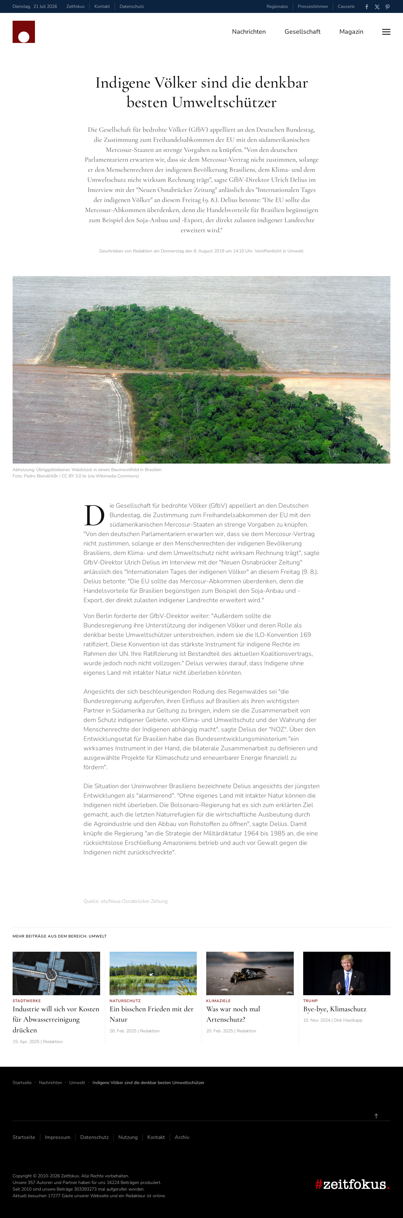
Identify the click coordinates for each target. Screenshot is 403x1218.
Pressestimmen (313, 6)
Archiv (182, 1137)
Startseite (24, 1137)
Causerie (346, 6)
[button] (386, 31)
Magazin (351, 31)
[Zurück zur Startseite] (24, 32)
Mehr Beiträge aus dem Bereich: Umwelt (60, 936)
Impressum (58, 1137)
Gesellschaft (303, 31)
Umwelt (295, 251)
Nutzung (128, 1137)
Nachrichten (249, 31)
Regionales (277, 6)
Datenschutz (132, 6)
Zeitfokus (75, 6)
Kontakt (102, 6)
